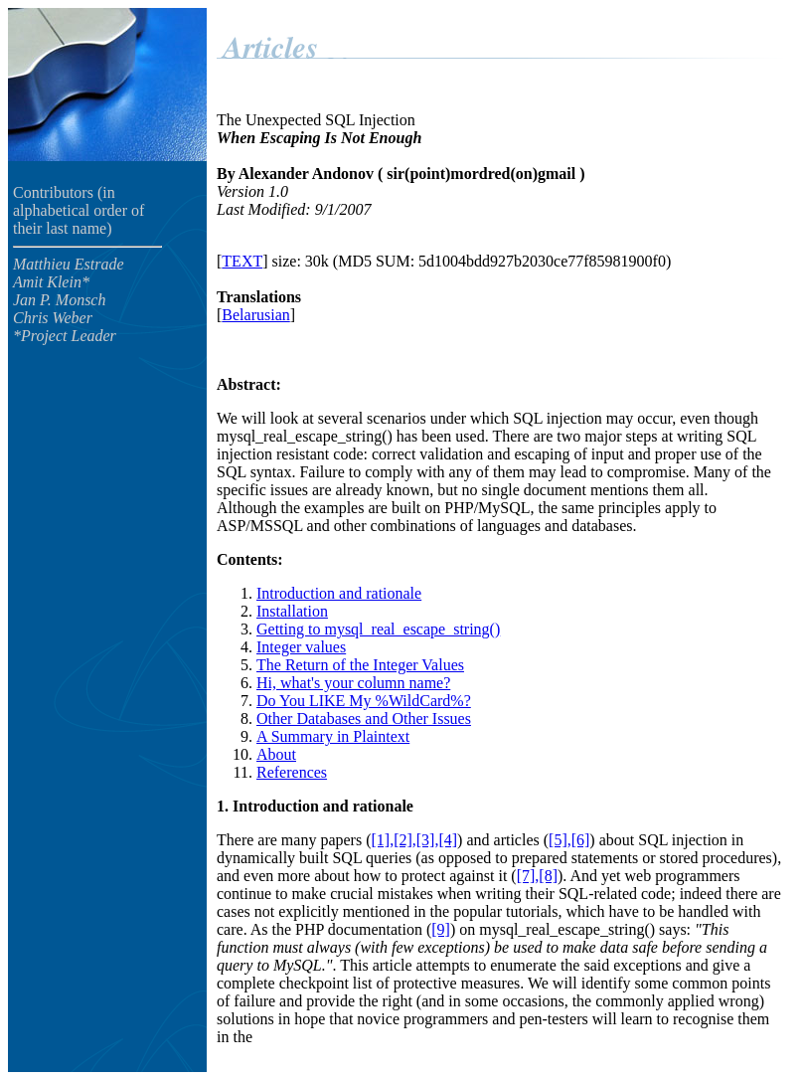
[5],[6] (569, 839)
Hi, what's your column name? (353, 682)
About (276, 754)
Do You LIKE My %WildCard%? (363, 700)
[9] (440, 929)
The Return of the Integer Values (360, 664)
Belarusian (255, 314)
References (291, 772)
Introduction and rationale (338, 593)
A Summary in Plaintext (332, 736)
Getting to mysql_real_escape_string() (378, 629)
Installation (292, 611)
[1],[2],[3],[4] (414, 839)
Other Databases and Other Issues (363, 718)
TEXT (242, 261)
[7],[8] (537, 875)
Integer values (301, 646)
